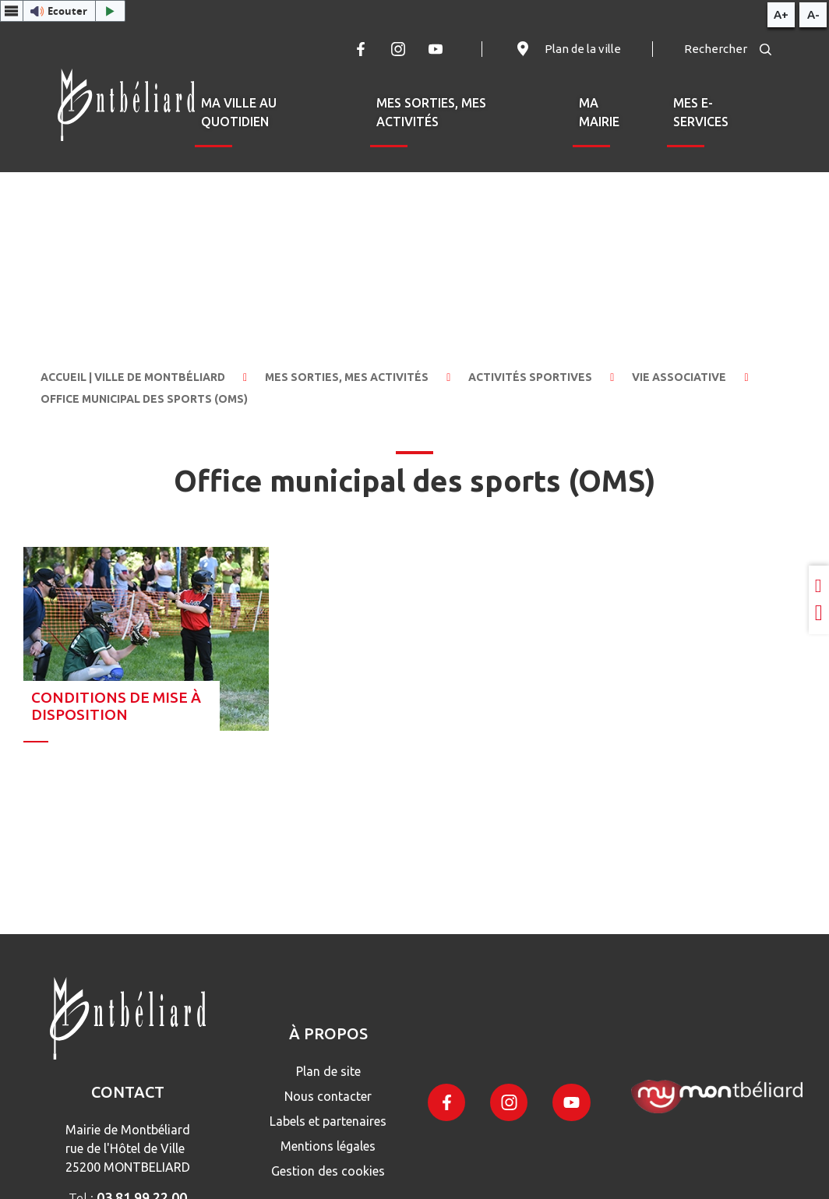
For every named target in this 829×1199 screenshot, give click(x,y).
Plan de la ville (567, 49)
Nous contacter (328, 1096)
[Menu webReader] (11, 11)
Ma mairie (599, 112)
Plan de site (328, 1071)
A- (813, 14)
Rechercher (727, 48)
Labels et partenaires (328, 1121)
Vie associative (679, 377)
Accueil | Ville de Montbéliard (133, 377)
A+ (781, 14)
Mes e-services (700, 112)
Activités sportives (530, 377)
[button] (62, 11)
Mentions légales (328, 1146)
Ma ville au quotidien (239, 112)
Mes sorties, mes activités (431, 112)
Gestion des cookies (328, 1171)
